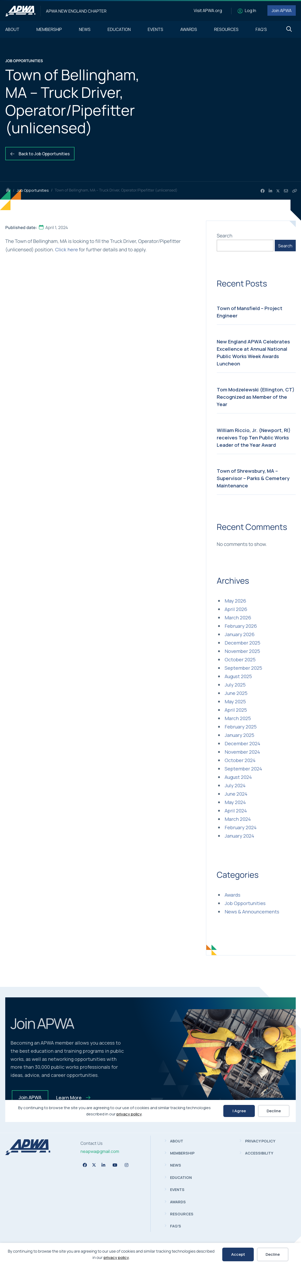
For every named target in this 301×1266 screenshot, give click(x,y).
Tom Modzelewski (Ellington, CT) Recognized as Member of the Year (255, 397)
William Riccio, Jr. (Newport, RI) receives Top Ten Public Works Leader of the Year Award (254, 437)
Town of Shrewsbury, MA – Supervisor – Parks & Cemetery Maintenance (253, 478)
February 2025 (241, 726)
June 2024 (236, 793)
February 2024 (241, 827)
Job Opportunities (33, 190)
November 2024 (242, 751)
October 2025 (240, 659)
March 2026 (238, 617)
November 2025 (242, 651)
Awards (232, 894)
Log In (250, 10)
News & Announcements (252, 911)
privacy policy (116, 1257)
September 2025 (243, 667)
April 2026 (236, 609)
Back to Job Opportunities (40, 154)
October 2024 (240, 760)
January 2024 (239, 835)
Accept (238, 1254)
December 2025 (242, 642)
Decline (273, 1254)
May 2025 (235, 701)
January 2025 (239, 735)
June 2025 (236, 693)
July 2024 (235, 785)
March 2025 (238, 718)
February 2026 (241, 626)
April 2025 (236, 709)
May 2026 (235, 600)
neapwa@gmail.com (100, 1151)
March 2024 (238, 819)
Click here (66, 249)
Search (225, 235)
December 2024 (242, 743)
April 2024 (236, 810)
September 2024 (243, 768)
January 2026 (240, 634)
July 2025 (235, 684)
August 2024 (238, 777)
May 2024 (235, 802)
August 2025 (238, 676)
